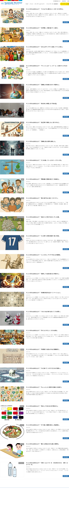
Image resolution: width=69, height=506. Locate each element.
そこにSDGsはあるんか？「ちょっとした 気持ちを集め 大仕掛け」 (44, 387)
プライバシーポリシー (26, 496)
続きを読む (66, 22)
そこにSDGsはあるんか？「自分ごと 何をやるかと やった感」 (43, 217)
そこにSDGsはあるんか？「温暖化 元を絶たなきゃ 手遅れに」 (43, 84)
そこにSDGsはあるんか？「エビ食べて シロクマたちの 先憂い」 (43, 368)
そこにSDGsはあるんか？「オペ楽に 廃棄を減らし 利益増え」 (43, 425)
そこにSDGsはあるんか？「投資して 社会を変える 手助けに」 (43, 273)
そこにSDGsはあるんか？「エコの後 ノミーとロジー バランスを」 (44, 160)
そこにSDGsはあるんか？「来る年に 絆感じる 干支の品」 (42, 103)
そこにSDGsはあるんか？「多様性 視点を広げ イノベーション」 (43, 292)
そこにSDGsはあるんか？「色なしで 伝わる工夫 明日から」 (42, 406)
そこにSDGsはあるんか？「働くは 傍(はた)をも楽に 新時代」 (42, 444)
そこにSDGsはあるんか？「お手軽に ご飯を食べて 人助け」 (42, 28)
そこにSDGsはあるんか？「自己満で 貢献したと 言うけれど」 (43, 122)
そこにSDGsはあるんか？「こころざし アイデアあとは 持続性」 (43, 255)
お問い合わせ (45, 496)
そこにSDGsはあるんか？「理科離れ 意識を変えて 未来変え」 (43, 179)
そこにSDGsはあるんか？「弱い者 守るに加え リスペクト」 (42, 198)
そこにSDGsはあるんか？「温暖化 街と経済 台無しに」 (41, 141)
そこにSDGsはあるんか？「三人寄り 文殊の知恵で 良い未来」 (43, 236)
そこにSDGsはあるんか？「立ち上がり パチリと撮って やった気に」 (45, 47)
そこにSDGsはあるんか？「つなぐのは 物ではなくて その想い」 (43, 311)
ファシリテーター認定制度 (52, 3)
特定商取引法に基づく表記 (36, 496)
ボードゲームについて (39, 3)
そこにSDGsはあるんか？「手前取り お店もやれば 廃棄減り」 (43, 349)
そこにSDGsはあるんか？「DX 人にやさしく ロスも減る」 (42, 330)
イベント (31, 3)
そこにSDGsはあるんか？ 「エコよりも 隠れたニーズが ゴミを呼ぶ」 (45, 9)
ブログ (26, 3)
